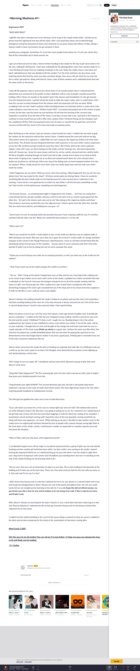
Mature (63, 5)
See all (86, 575)
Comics (39, 5)
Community (55, 5)
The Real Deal (125, 17)
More (69, 5)
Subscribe (124, 36)
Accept (116, 661)
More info (20, 662)
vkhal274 (30, 566)
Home (33, 5)
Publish (114, 5)
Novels (46, 5)
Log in (106, 5)
